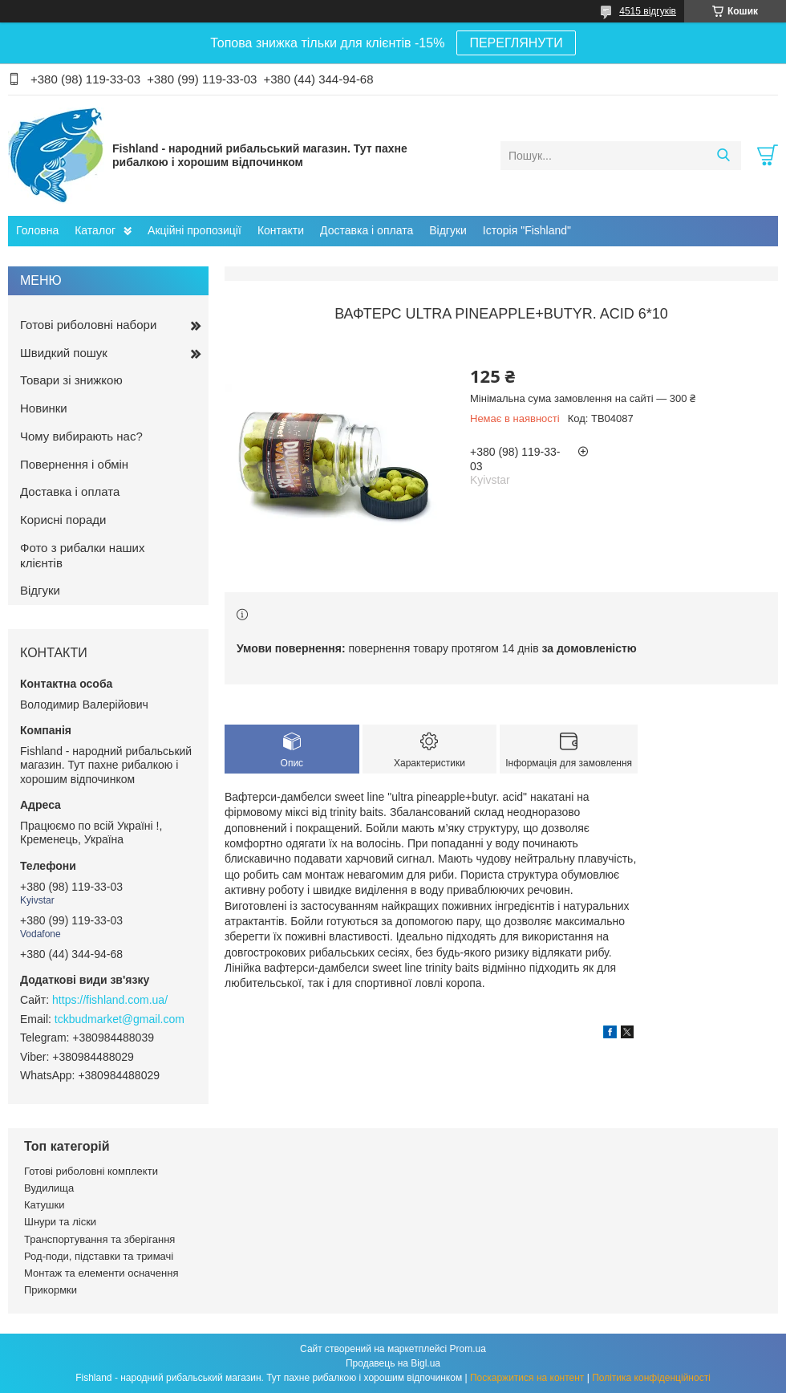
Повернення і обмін (74, 464)
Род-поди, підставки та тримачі (98, 1256)
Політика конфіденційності (651, 1377)
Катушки (44, 1205)
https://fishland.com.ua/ (110, 999)
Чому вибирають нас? (81, 436)
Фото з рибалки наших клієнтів (82, 555)
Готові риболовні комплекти (91, 1171)
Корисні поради (63, 519)
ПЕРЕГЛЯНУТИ (515, 43)
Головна (37, 230)
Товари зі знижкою (71, 380)
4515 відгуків (647, 11)
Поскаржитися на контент (527, 1377)
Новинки (43, 408)
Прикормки (50, 1290)
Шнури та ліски (60, 1222)
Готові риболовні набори (88, 324)
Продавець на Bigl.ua (393, 1363)
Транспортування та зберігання (99, 1239)
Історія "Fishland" (527, 230)
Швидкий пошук (63, 352)
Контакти (280, 230)
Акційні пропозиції (194, 230)
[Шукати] (723, 155)
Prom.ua (468, 1348)
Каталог (95, 230)
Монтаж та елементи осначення (101, 1273)
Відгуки (448, 230)
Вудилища (49, 1188)
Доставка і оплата (366, 230)
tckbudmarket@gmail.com (119, 1019)
